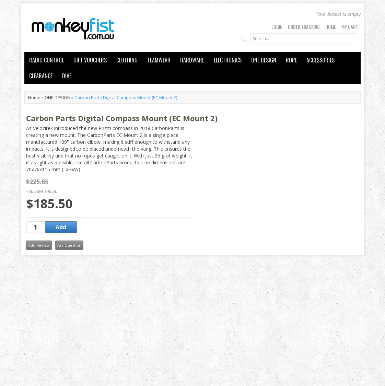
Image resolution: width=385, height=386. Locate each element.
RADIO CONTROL (46, 60)
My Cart (349, 26)
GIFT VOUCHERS (90, 60)
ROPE (291, 60)
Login (276, 26)
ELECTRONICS (228, 60)
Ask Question (69, 245)
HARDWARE (192, 60)
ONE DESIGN (263, 60)
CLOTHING (127, 60)
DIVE (66, 76)
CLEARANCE (40, 76)
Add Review (39, 245)
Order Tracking (304, 26)
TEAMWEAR (159, 60)
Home (330, 26)
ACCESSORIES (320, 60)
